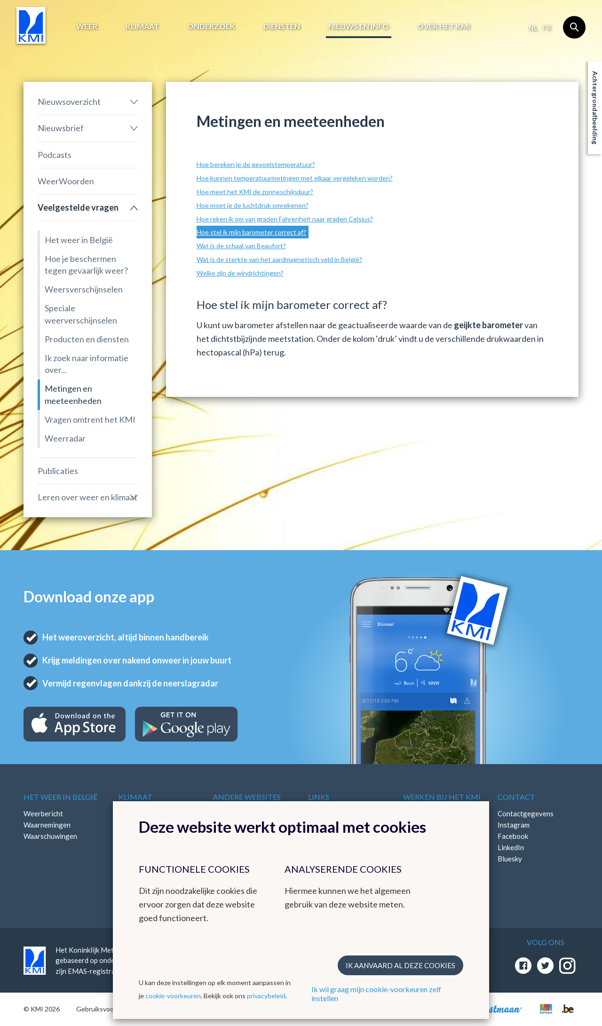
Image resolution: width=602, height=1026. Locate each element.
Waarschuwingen (50, 836)
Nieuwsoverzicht (69, 101)
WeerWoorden (66, 181)
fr (546, 28)
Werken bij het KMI (442, 796)
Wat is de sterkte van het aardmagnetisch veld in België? (279, 259)
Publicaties (58, 471)
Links (318, 796)
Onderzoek (211, 26)
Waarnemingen (47, 825)
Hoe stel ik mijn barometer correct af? (251, 232)
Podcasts (54, 155)
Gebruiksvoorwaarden (109, 1009)
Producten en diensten (87, 339)
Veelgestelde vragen (78, 207)
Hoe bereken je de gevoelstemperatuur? (256, 164)
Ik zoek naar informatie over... (86, 364)
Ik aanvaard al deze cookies (400, 965)
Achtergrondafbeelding (595, 107)
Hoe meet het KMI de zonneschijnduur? (255, 192)
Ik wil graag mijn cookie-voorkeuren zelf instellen (376, 993)
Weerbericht (43, 813)
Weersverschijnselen (84, 289)
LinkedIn (511, 847)
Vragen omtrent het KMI (90, 419)
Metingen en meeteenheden (73, 394)
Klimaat (142, 26)
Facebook (513, 836)
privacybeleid (266, 996)
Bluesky (510, 858)
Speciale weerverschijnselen (81, 314)
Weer (86, 26)
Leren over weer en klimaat (87, 497)
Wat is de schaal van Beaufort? (241, 246)
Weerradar (65, 438)
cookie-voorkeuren (173, 996)
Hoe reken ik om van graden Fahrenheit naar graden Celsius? (285, 219)
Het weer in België (79, 240)
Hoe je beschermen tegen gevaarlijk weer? (86, 264)
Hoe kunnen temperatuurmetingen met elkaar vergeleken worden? (295, 178)
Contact (516, 796)
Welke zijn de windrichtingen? (240, 273)
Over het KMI (443, 26)
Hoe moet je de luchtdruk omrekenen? (253, 205)
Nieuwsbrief (61, 128)
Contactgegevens (526, 813)
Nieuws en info (358, 26)
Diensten (281, 26)
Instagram (514, 825)
